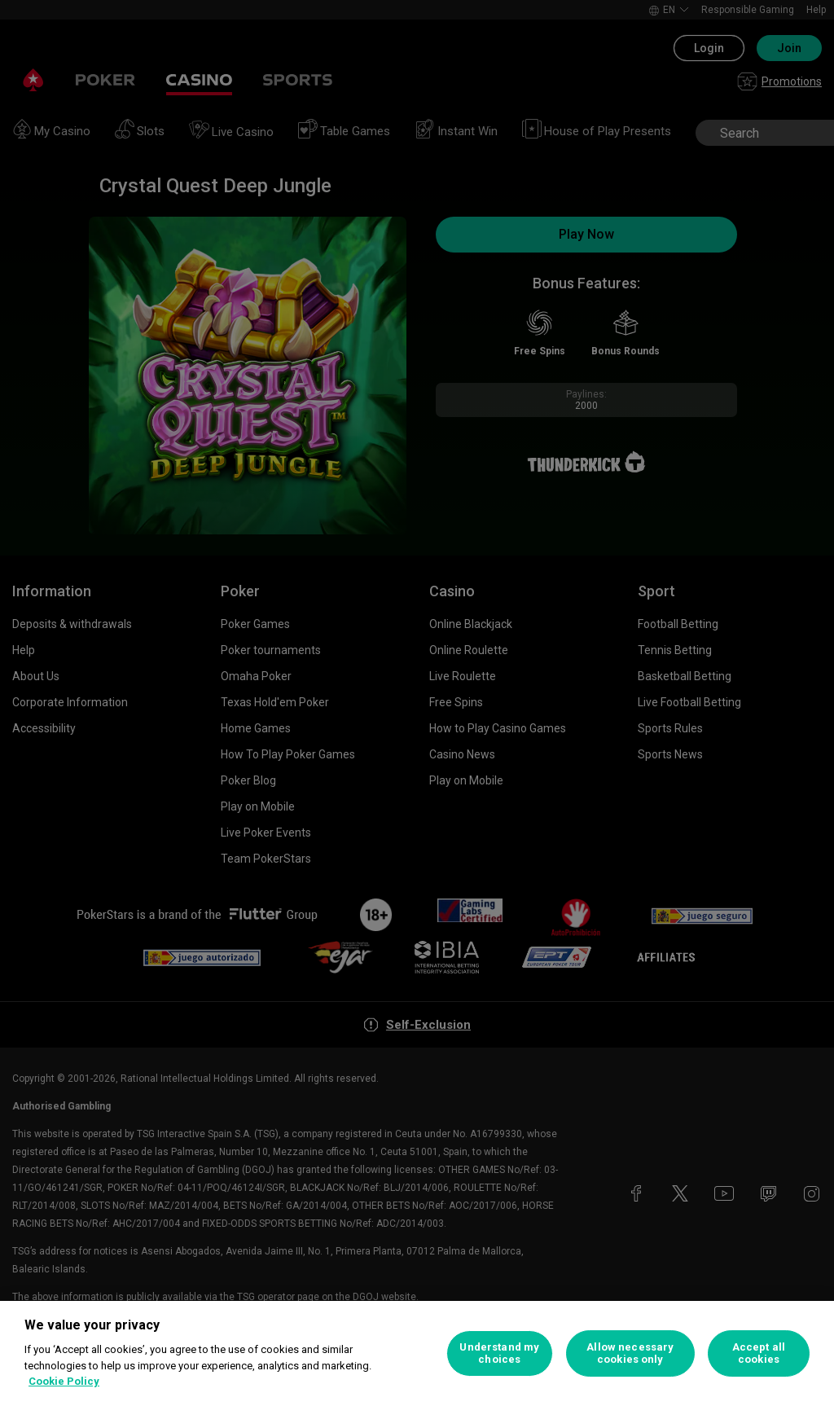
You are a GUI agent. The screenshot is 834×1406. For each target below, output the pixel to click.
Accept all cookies (758, 1353)
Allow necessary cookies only (630, 1353)
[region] (417, 1353)
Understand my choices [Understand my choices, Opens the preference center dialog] (499, 1353)
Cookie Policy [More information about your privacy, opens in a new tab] (64, 1381)
